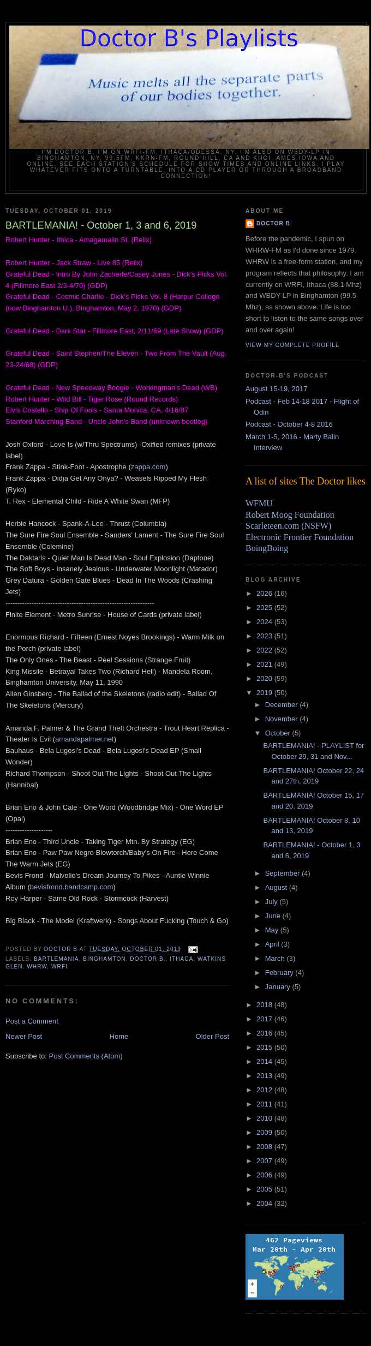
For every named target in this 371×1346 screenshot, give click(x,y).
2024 (265, 622)
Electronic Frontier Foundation (300, 537)
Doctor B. (147, 959)
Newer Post (23, 1036)
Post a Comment (31, 1021)
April (273, 944)
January (278, 987)
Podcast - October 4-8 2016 (289, 424)
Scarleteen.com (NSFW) (288, 525)
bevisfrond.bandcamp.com (71, 887)
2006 (265, 1175)
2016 (265, 1033)
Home (119, 1036)
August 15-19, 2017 (276, 389)
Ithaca (181, 959)
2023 (265, 636)
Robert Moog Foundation (290, 514)
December (282, 705)
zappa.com (148, 467)
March (276, 958)
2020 (265, 678)
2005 (265, 1189)
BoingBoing (267, 548)
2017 (265, 1019)
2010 (265, 1118)
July (272, 902)
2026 (265, 593)
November (282, 719)
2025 (265, 607)
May (272, 930)
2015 (265, 1047)
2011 (265, 1104)
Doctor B (273, 223)
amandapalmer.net (84, 739)
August (277, 887)
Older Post (212, 1036)
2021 (265, 664)
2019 (265, 693)
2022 (265, 650)
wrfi (59, 967)
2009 (265, 1132)
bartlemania (56, 959)
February (280, 972)
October (278, 733)
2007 (265, 1161)
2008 (265, 1146)
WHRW (37, 967)
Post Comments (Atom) (86, 1056)
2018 (265, 1005)
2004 (265, 1203)
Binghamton (104, 959)
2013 (265, 1076)
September (283, 873)
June (274, 916)
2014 (265, 1061)
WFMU (259, 503)
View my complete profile (293, 345)
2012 (265, 1090)
